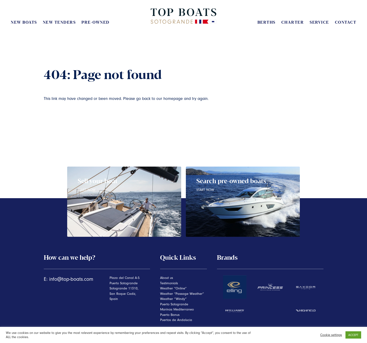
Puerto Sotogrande (174, 304)
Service (319, 22)
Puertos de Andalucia (176, 320)
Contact (345, 22)
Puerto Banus (170, 315)
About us (166, 278)
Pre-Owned (95, 22)
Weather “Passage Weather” (182, 294)
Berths (266, 22)
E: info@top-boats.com (68, 279)
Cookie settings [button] (331, 335)
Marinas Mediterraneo (177, 309)
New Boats (24, 22)
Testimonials (169, 283)
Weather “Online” (173, 288)
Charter (292, 22)
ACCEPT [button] (353, 335)
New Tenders (59, 22)
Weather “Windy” (173, 299)
